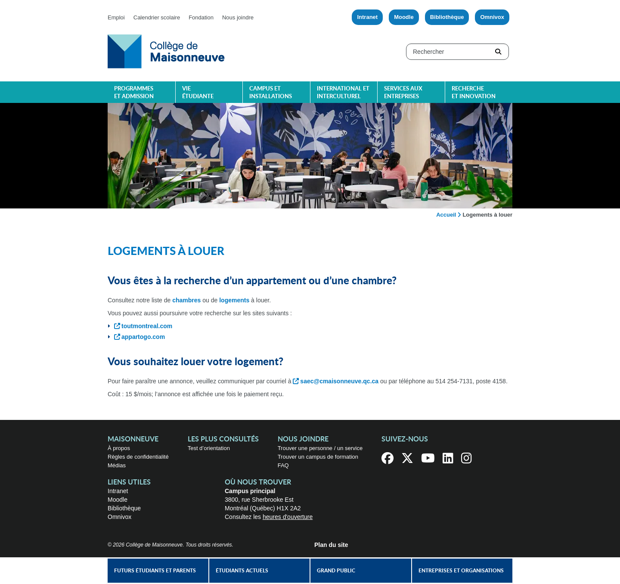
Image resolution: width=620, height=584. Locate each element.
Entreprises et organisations (461, 570)
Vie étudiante (198, 92)
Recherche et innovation (474, 92)
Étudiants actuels (242, 570)
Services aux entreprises (403, 92)
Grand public (336, 570)
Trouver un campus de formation (318, 457)
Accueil (446, 214)
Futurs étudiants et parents (155, 570)
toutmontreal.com (146, 326)
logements (234, 300)
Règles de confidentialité (138, 457)
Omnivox (492, 17)
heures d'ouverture (288, 516)
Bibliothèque (447, 17)
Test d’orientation (209, 448)
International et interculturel (343, 92)
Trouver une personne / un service (320, 448)
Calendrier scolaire (156, 17)
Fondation (201, 17)
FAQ (283, 465)
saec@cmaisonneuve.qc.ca (339, 381)
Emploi (116, 17)
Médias (117, 465)
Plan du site (331, 544)
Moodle (404, 17)
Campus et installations (270, 92)
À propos (119, 448)
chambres (186, 300)
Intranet (367, 17)
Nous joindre (238, 17)
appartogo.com (143, 336)
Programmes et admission (134, 92)
